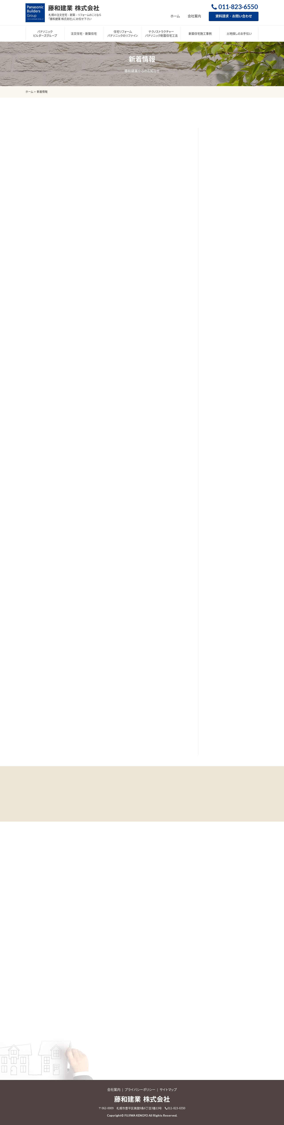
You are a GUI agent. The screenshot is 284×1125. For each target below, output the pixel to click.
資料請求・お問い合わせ (233, 16)
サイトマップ (168, 1089)
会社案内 (194, 16)
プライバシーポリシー (140, 1089)
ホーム (175, 16)
